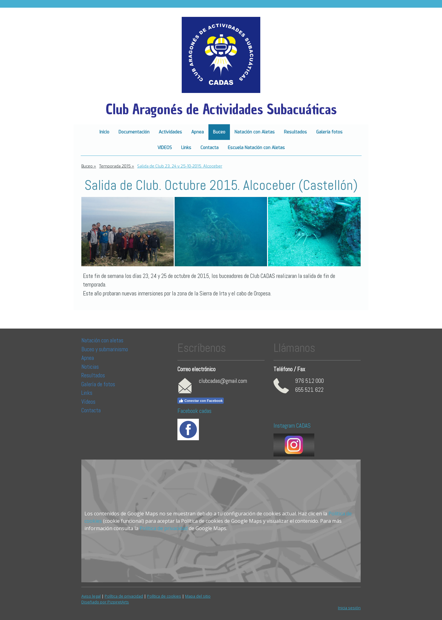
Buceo (219, 132)
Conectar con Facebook (201, 400)
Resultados (295, 132)
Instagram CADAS (292, 425)
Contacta (209, 148)
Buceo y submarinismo (104, 349)
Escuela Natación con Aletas (256, 148)
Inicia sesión (349, 607)
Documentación (133, 132)
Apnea (197, 132)
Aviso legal (91, 596)
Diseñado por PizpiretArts (105, 602)
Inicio (104, 132)
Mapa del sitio (198, 596)
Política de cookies (164, 596)
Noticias (90, 367)
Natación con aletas (102, 340)
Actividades (170, 132)
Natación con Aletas (255, 132)
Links (186, 148)
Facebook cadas (194, 411)
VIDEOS (164, 148)
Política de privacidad (164, 528)
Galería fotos (329, 132)
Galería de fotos (98, 384)
